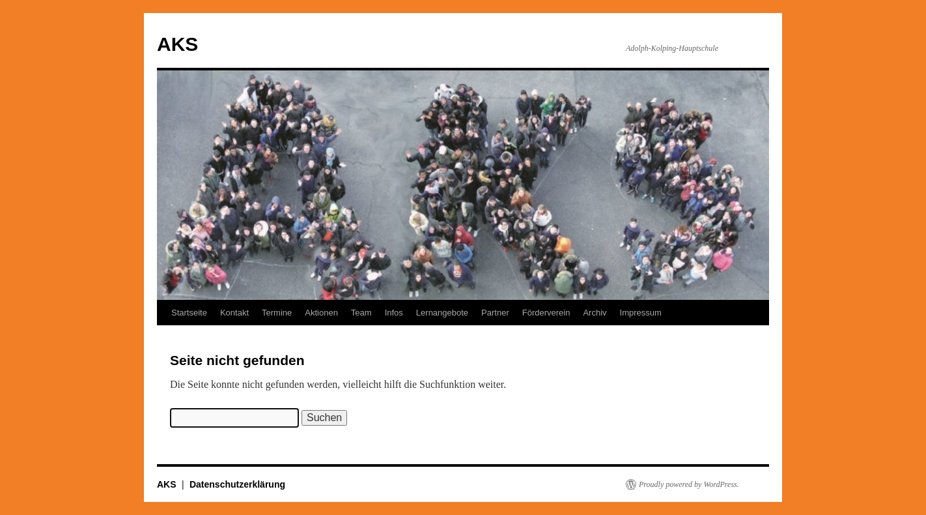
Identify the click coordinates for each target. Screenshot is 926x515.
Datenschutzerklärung (237, 484)
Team (361, 312)
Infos (394, 312)
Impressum (641, 312)
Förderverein (546, 312)
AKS (177, 44)
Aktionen (321, 312)
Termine (277, 312)
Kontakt (234, 312)
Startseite (189, 312)
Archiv (594, 312)
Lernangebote (442, 312)
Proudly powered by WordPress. (689, 484)
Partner (495, 312)
